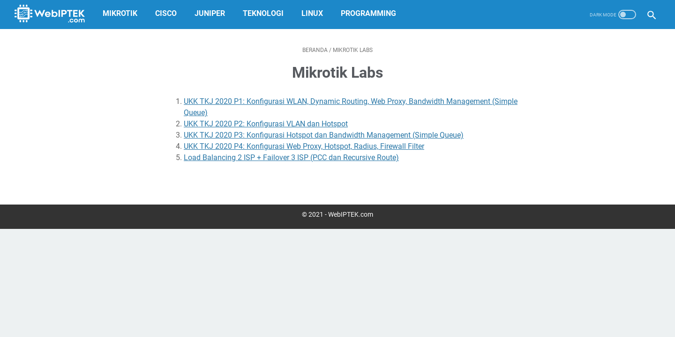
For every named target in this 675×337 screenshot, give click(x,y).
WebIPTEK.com (350, 214)
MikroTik (122, 13)
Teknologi (265, 13)
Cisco (168, 13)
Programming (370, 13)
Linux (314, 13)
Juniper (212, 13)
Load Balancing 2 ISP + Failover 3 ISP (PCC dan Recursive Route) (291, 157)
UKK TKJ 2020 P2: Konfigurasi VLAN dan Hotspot (266, 123)
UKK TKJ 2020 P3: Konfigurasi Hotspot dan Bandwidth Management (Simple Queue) (324, 135)
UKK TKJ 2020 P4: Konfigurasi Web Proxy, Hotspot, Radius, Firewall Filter (304, 146)
